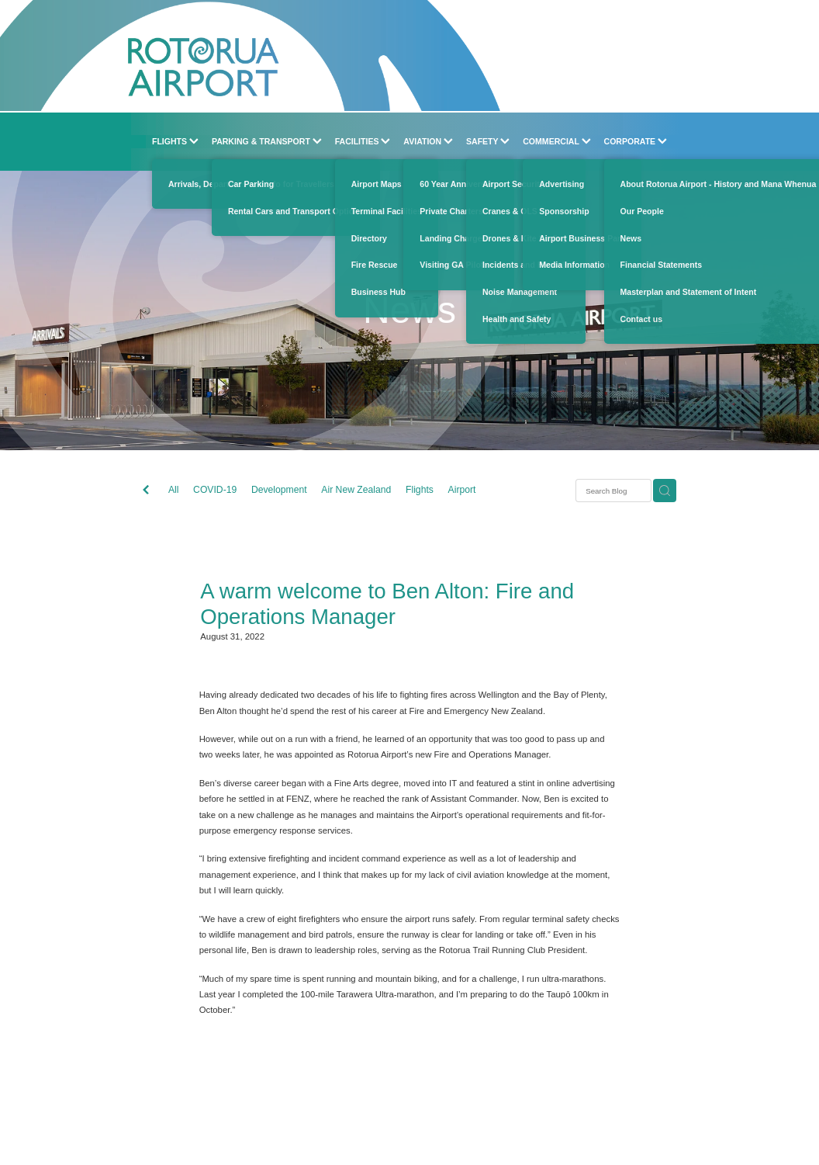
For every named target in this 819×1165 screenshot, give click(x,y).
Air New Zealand (356, 489)
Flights (420, 489)
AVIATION (428, 141)
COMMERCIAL (556, 141)
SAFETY (488, 141)
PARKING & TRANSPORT (267, 141)
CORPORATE (636, 141)
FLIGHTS (175, 141)
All (173, 489)
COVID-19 (215, 489)
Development (279, 489)
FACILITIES (363, 141)
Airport (462, 489)
